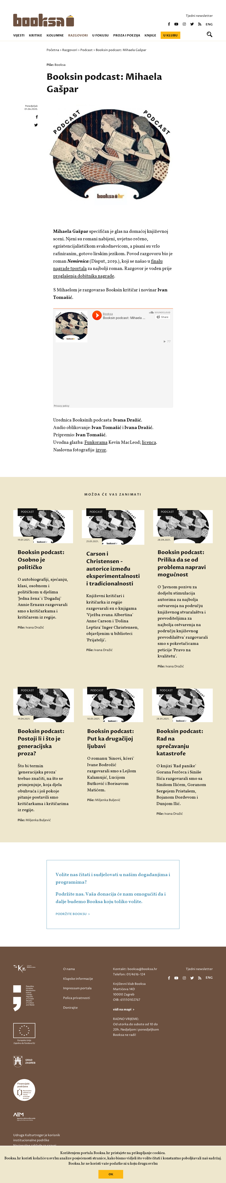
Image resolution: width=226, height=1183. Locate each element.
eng (209, 24)
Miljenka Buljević (38, 820)
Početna (53, 50)
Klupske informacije (78, 979)
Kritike (35, 35)
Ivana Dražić (35, 627)
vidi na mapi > (123, 1009)
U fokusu (100, 35)
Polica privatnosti (76, 998)
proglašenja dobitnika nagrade (83, 276)
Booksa (60, 65)
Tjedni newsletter (199, 16)
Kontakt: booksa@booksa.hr (135, 969)
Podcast (86, 50)
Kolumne (55, 35)
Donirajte (70, 1008)
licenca (149, 442)
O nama (69, 969)
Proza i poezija (126, 35)
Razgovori (78, 35)
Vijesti (18, 35)
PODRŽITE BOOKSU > (73, 914)
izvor (101, 450)
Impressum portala (77, 988)
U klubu (170, 35)
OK (111, 1174)
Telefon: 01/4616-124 (129, 974)
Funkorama (95, 442)
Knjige (150, 35)
